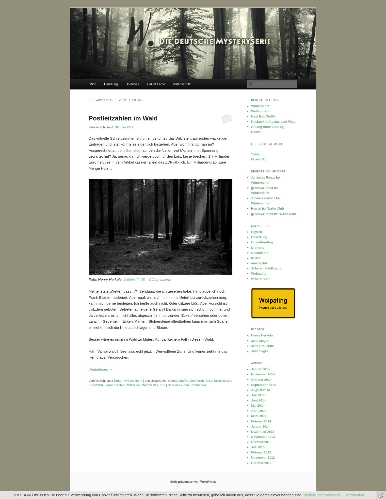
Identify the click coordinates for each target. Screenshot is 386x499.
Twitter (255, 154)
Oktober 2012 (261, 463)
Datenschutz (182, 84)
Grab (208, 381)
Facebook (258, 159)
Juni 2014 (258, 400)
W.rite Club (275, 208)
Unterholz (132, 84)
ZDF (162, 385)
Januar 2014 (260, 426)
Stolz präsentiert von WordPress (193, 481)
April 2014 (258, 411)
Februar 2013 (261, 452)
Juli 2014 (258, 395)
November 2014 (263, 374)
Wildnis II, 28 (134, 279)
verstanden (355, 495)
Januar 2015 (260, 369)
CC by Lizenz (160, 279)
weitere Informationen (322, 495)
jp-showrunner (262, 188)
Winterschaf (260, 106)
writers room (133, 381)
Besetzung (259, 237)
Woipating (259, 273)
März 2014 (258, 416)
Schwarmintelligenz (266, 268)
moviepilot (259, 263)
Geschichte (259, 253)
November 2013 (263, 437)
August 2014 (260, 390)
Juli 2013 (258, 447)
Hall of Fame (156, 84)
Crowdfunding (262, 242)
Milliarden (134, 385)
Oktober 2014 (261, 380)
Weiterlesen (101, 369)
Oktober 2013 (261, 442)
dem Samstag (129, 150)
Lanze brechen (115, 385)
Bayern (256, 232)
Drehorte (257, 248)
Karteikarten (222, 381)
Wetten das (150, 385)
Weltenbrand (261, 111)
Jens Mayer (260, 341)
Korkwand (96, 385)
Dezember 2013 (262, 431)
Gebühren (197, 381)
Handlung (111, 84)
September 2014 (263, 385)
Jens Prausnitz (262, 346)
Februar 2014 (261, 421)
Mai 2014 (257, 405)
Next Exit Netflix (263, 116)
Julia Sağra (259, 351)
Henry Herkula (262, 335)
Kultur (118, 381)
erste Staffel (179, 381)
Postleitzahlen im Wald (123, 118)
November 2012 (263, 457)
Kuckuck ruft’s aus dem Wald (273, 121)
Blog (93, 84)
